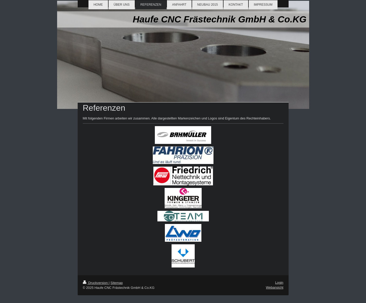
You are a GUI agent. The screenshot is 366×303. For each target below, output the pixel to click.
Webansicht (274, 287)
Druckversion (96, 283)
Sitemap (117, 283)
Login (279, 282)
